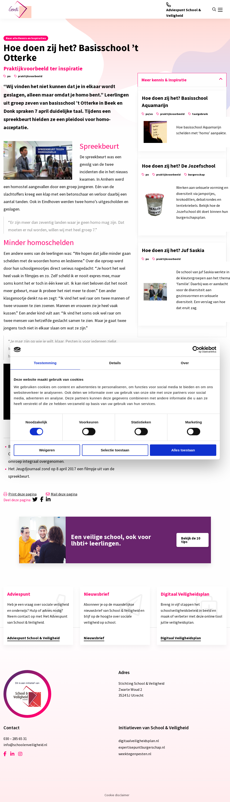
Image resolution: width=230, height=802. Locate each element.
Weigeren (47, 450)
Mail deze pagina (61, 494)
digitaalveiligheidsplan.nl (138, 740)
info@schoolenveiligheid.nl (25, 744)
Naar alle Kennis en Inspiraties (26, 38)
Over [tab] (185, 363)
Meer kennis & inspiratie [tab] (164, 80)
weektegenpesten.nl (134, 753)
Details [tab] (115, 363)
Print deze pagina (20, 494)
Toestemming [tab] (45, 363)
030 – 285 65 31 (15, 738)
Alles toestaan (183, 450)
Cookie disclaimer (117, 795)
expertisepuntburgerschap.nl (141, 747)
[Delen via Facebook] (42, 500)
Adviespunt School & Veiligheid (183, 10)
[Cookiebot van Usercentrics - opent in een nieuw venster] (196, 349)
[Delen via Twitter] (35, 500)
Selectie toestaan (115, 450)
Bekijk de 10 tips (190, 540)
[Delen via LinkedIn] (49, 500)
